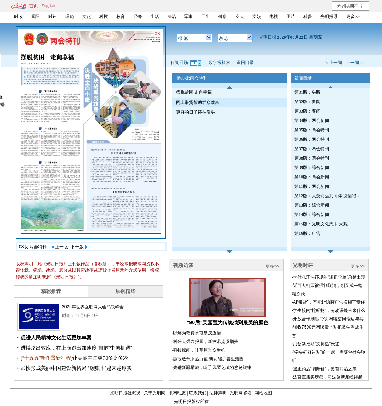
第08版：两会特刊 (311, 158)
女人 (239, 16)
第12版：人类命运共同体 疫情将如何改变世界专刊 (328, 195)
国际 (35, 16)
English (48, 5)
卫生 (205, 16)
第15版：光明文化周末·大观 (321, 224)
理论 (69, 16)
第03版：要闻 (307, 111)
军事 (188, 16)
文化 (86, 16)
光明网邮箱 (240, 393)
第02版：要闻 (307, 101)
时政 (18, 16)
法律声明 (218, 393)
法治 (171, 16)
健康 (222, 16)
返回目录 (245, 62)
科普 (307, 16)
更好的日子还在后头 (195, 112)
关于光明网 (154, 393)
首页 (33, 5)
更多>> (353, 16)
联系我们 (197, 393)
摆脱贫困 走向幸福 (194, 92)
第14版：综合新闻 (311, 214)
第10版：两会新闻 (311, 176)
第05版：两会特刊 (311, 129)
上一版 (59, 246)
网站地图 (263, 393)
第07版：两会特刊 (311, 148)
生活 (154, 16)
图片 (290, 16)
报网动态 (177, 393)
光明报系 (329, 16)
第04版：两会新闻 (311, 120)
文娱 (256, 16)
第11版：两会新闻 (311, 186)
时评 (52, 16)
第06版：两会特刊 (311, 139)
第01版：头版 (307, 92)
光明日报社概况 (125, 393)
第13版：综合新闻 (311, 205)
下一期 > (354, 62)
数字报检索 (219, 62)
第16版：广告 (307, 233)
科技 (103, 16)
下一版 (79, 246)
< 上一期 (334, 62)
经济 (137, 16)
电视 (273, 16)
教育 (120, 16)
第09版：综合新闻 (311, 167)
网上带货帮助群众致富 (197, 102)
